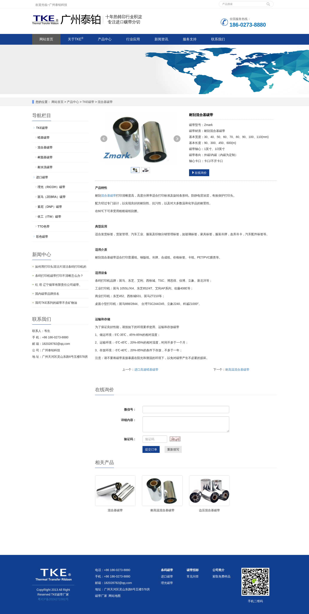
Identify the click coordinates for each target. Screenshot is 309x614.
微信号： (130, 409)
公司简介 (218, 570)
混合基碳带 (105, 102)
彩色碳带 (42, 236)
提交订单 (151, 449)
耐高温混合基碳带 (237, 369)
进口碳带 (42, 177)
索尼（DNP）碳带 (50, 206)
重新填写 (173, 449)
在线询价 (199, 172)
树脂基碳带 (45, 157)
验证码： (130, 439)
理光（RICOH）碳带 (51, 187)
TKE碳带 (88, 102)
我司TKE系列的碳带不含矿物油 (56, 302)
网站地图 (115, 595)
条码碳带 (167, 570)
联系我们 (218, 39)
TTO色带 (44, 226)
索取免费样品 (221, 576)
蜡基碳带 (44, 137)
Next (177, 138)
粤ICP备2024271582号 (53, 599)
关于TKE (75, 39)
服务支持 (190, 39)
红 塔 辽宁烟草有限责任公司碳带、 (58, 284)
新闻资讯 (161, 39)
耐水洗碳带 (45, 167)
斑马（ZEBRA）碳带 (52, 197)
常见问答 (193, 576)
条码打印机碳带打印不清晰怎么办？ (59, 275)
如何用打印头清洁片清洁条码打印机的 (60, 266)
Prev (103, 138)
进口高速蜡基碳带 (146, 369)
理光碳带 (167, 583)
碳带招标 (193, 570)
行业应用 (133, 39)
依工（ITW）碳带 (49, 216)
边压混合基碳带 (209, 510)
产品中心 (105, 39)
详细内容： (128, 420)
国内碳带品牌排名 (47, 293)
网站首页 (46, 39)
